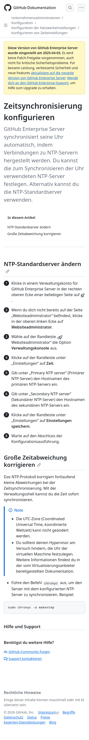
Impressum (47, 712)
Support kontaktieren (23, 658)
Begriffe (69, 712)
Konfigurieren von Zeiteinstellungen (39, 33)
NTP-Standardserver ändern (42, 266)
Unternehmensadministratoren (35, 17)
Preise (45, 717)
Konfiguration (22, 23)
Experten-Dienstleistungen (24, 722)
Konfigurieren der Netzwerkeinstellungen (43, 28)
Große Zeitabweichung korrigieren (35, 460)
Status (32, 717)
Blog (52, 722)
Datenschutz (13, 717)
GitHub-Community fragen (27, 651)
